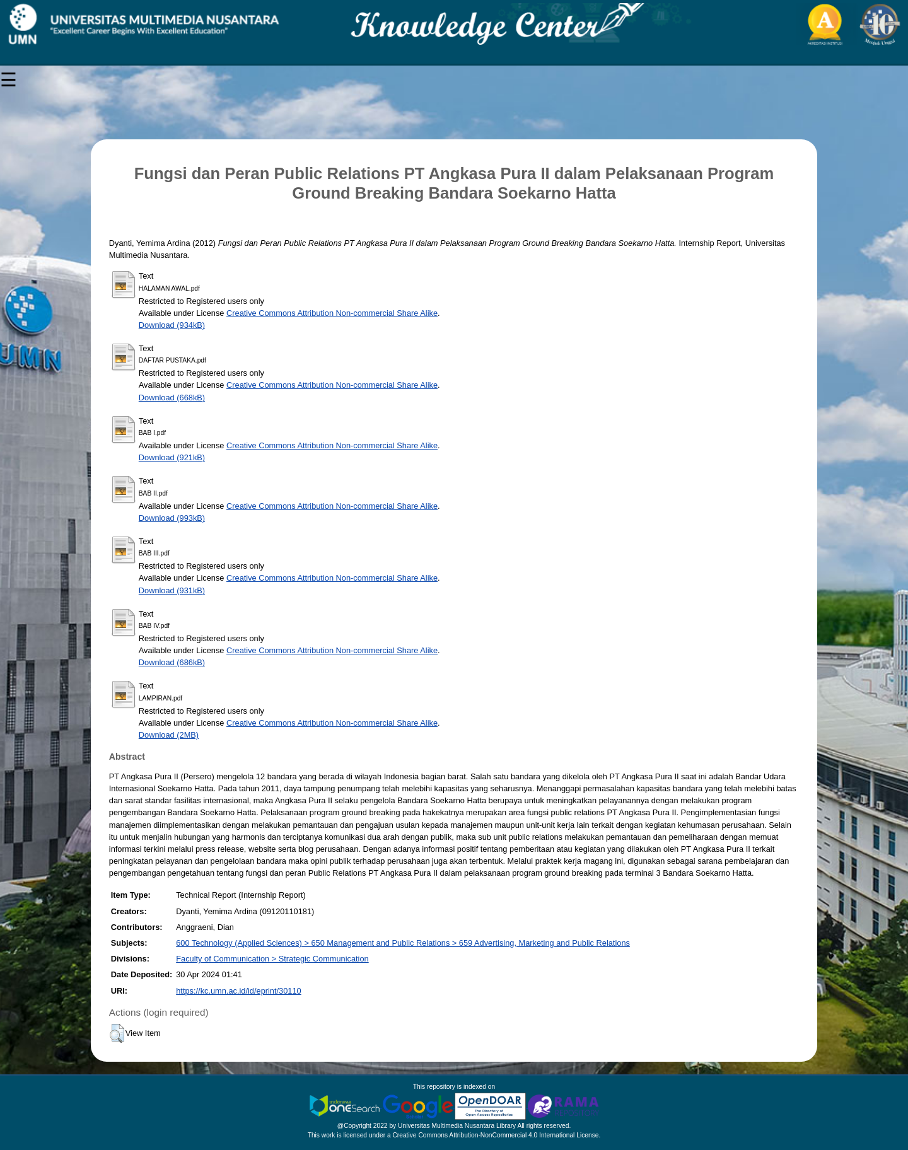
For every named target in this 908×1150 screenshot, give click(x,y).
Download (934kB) (172, 325)
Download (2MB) (169, 735)
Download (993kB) (172, 518)
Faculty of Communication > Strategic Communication (272, 958)
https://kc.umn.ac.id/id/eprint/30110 (238, 991)
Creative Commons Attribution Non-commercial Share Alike (332, 313)
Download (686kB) (172, 662)
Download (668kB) (172, 397)
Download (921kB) (172, 457)
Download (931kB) (172, 590)
